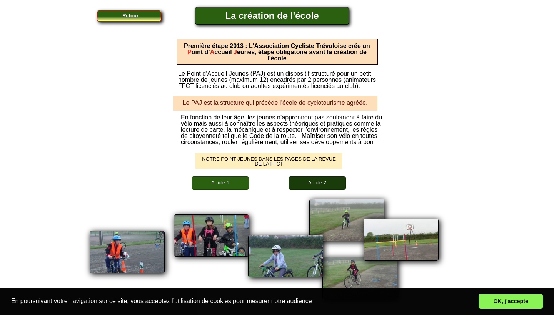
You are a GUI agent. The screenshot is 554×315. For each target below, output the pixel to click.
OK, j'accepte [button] (510, 301)
